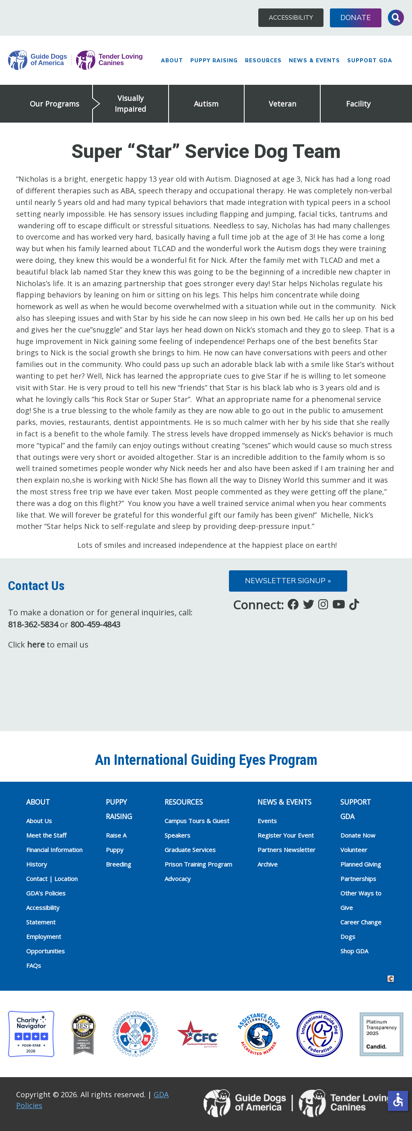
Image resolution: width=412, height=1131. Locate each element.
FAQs (33, 965)
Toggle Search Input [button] (396, 18)
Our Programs (54, 104)
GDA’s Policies (46, 893)
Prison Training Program (198, 864)
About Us (39, 821)
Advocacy (178, 879)
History (36, 864)
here (36, 644)
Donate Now (357, 835)
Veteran (282, 104)
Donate (355, 18)
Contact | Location (52, 879)
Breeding (118, 864)
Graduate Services (190, 850)
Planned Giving (360, 864)
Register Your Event (286, 835)
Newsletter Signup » (288, 581)
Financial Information (54, 850)
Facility (358, 104)
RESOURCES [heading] (184, 802)
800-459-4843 (95, 624)
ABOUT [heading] (38, 802)
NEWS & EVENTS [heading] (284, 802)
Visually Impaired (130, 103)
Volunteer (353, 850)
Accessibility (291, 18)
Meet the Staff (46, 835)
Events (267, 821)
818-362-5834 (33, 624)
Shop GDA (354, 951)
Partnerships (358, 879)
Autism (206, 104)
